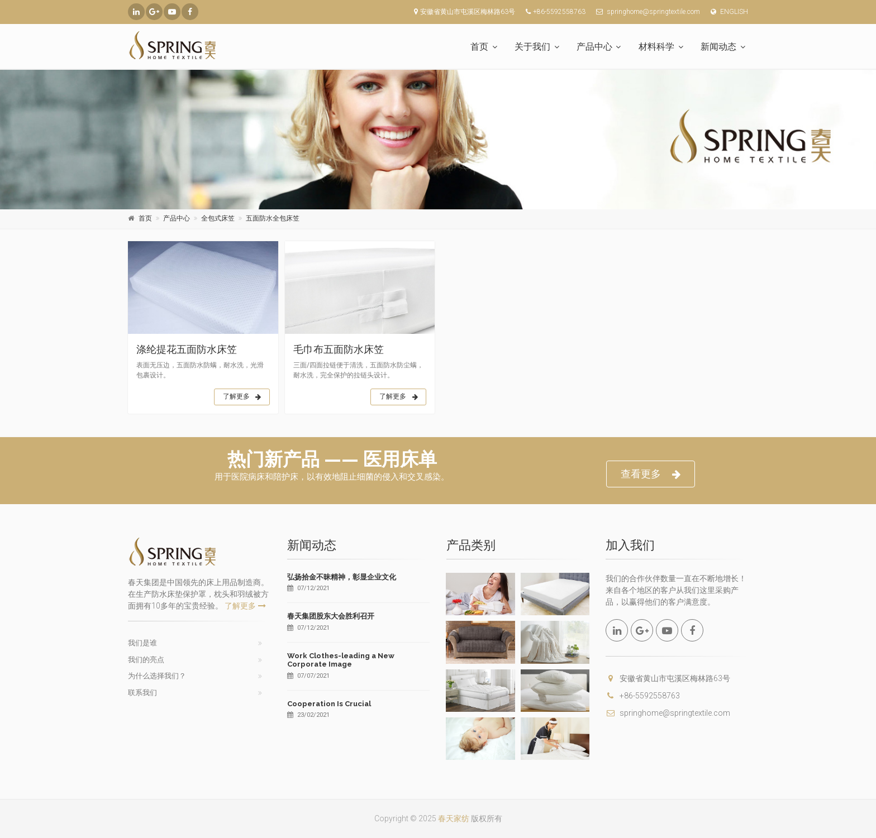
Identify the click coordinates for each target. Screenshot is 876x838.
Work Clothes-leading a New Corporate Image (340, 660)
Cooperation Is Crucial (329, 704)
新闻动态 (718, 46)
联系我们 (142, 692)
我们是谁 (142, 643)
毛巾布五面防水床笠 (338, 349)
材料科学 (656, 46)
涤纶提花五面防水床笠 (186, 349)
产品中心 (594, 46)
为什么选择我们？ (157, 676)
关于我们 (532, 46)
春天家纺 (453, 818)
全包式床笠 (218, 218)
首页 (479, 46)
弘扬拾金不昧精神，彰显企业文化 (341, 577)
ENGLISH (727, 12)
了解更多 (242, 397)
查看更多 (650, 474)
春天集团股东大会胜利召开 (330, 616)
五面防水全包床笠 (272, 218)
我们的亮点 (146, 659)
